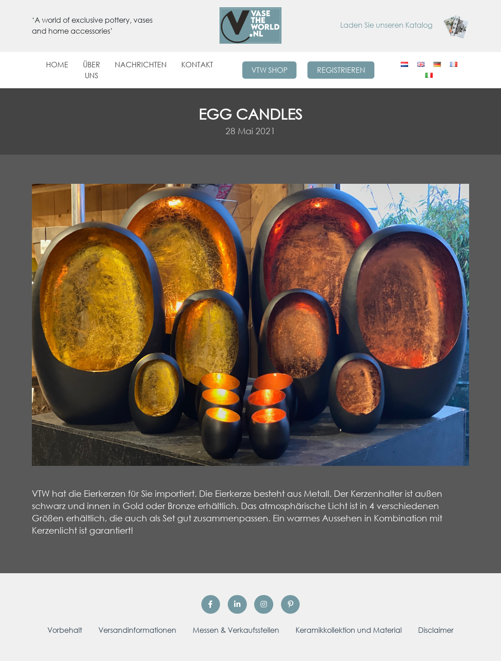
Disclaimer (436, 630)
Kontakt (197, 64)
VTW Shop (269, 70)
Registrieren (341, 70)
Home (57, 64)
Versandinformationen (137, 630)
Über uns (91, 70)
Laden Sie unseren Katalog (404, 25)
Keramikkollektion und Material (349, 630)
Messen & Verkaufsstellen (236, 630)
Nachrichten (141, 64)
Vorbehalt (64, 630)
